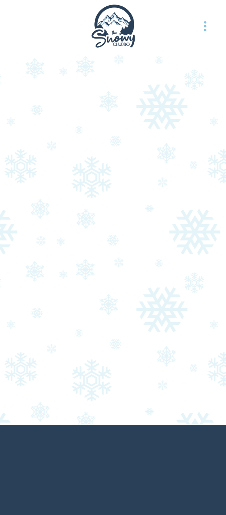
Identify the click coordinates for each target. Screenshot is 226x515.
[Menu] (205, 26)
